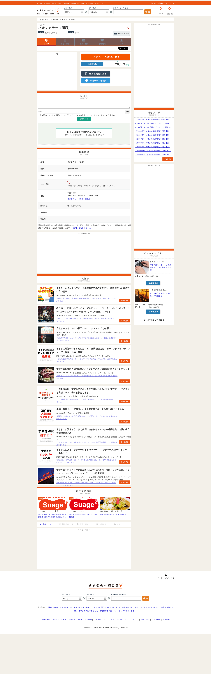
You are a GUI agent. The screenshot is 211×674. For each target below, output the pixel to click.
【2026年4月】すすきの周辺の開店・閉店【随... (152, 135)
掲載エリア (145, 620)
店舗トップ (46, 42)
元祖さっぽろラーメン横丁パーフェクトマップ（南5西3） (70, 608)
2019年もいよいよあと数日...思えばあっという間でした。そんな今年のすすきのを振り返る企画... (86, 418)
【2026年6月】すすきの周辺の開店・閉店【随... (152, 119)
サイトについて (131, 620)
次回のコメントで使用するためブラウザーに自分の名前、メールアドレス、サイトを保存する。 (79, 116)
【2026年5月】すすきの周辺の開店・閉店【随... (152, 131)
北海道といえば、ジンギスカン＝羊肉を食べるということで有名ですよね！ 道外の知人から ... (86, 378)
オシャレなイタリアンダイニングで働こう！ (160, 294)
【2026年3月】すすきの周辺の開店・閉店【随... (152, 139)
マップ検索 (156, 620)
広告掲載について (101, 620)
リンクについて (116, 620)
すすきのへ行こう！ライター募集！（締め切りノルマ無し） (160, 267)
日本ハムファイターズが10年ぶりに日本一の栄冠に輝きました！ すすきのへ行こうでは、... (86, 320)
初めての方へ (157, 3)
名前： (40, 112)
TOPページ (45, 620)
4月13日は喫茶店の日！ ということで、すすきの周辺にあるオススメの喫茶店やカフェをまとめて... (86, 361)
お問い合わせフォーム (82, 229)
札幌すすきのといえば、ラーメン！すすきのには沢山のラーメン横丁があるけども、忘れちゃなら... (85, 340)
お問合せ (166, 620)
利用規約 (88, 620)
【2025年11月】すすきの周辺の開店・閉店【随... (153, 155)
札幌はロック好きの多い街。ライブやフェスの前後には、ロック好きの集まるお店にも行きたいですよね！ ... (86, 462)
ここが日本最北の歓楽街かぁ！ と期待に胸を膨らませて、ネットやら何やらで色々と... (85, 401)
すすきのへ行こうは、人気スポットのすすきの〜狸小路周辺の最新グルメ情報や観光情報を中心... (86, 444)
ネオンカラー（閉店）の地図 (79, 200)
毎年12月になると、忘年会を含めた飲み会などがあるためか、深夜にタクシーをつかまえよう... (86, 300)
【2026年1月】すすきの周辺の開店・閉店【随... (152, 147)
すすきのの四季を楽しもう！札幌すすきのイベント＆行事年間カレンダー (107, 612)
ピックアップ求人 (75, 620)
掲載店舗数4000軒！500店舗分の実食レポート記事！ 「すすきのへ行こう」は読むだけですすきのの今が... (86, 485)
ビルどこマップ (168, 3)
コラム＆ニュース (59, 620)
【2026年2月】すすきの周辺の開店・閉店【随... (152, 143)
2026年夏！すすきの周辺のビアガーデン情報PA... (153, 127)
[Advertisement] (57, 72)
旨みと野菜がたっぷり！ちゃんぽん (114, 515)
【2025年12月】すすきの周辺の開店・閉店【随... (153, 151)
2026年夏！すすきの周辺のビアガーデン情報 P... (152, 123)
